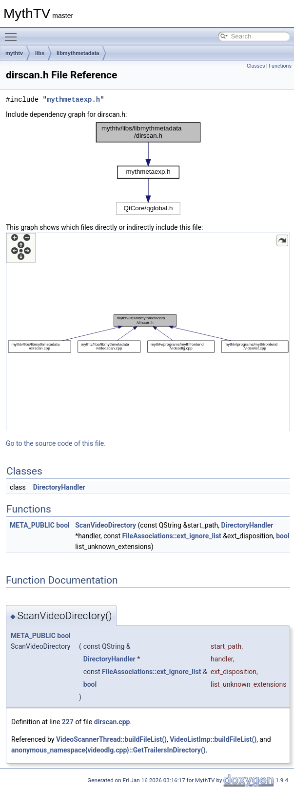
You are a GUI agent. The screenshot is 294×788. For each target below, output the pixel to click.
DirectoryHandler (59, 487)
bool (62, 525)
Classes (256, 66)
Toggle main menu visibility (13, 32)
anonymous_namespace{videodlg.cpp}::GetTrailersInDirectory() (108, 750)
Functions (280, 66)
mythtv (14, 53)
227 (68, 722)
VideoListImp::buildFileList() (213, 739)
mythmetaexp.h (73, 99)
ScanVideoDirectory (105, 525)
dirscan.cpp (112, 722)
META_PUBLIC (32, 525)
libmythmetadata (78, 53)
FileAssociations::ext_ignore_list (171, 536)
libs (39, 53)
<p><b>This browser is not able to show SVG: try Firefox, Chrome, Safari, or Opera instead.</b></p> (148, 169)
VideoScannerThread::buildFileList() (111, 739)
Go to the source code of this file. (56, 443)
